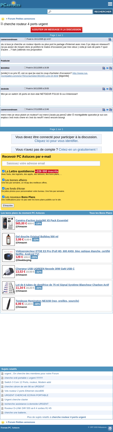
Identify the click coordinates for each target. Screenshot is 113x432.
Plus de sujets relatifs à (56, 417)
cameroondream (9, 39)
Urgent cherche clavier (16, 399)
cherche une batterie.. (16, 412)
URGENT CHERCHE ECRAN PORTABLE (26, 395)
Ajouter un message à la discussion (56, 29)
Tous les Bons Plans (100, 213)
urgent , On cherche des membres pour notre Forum (32, 373)
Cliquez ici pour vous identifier (56, 141)
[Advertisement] (56, 341)
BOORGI (5, 68)
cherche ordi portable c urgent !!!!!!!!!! (24, 377)
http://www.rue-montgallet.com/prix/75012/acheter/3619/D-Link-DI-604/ (44, 74)
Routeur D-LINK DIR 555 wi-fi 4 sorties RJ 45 (28, 408)
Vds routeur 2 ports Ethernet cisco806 (24, 391)
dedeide (5, 89)
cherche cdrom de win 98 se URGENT (24, 386)
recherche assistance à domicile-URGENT (26, 404)
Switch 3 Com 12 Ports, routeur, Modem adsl (28, 382)
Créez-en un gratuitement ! (78, 149)
